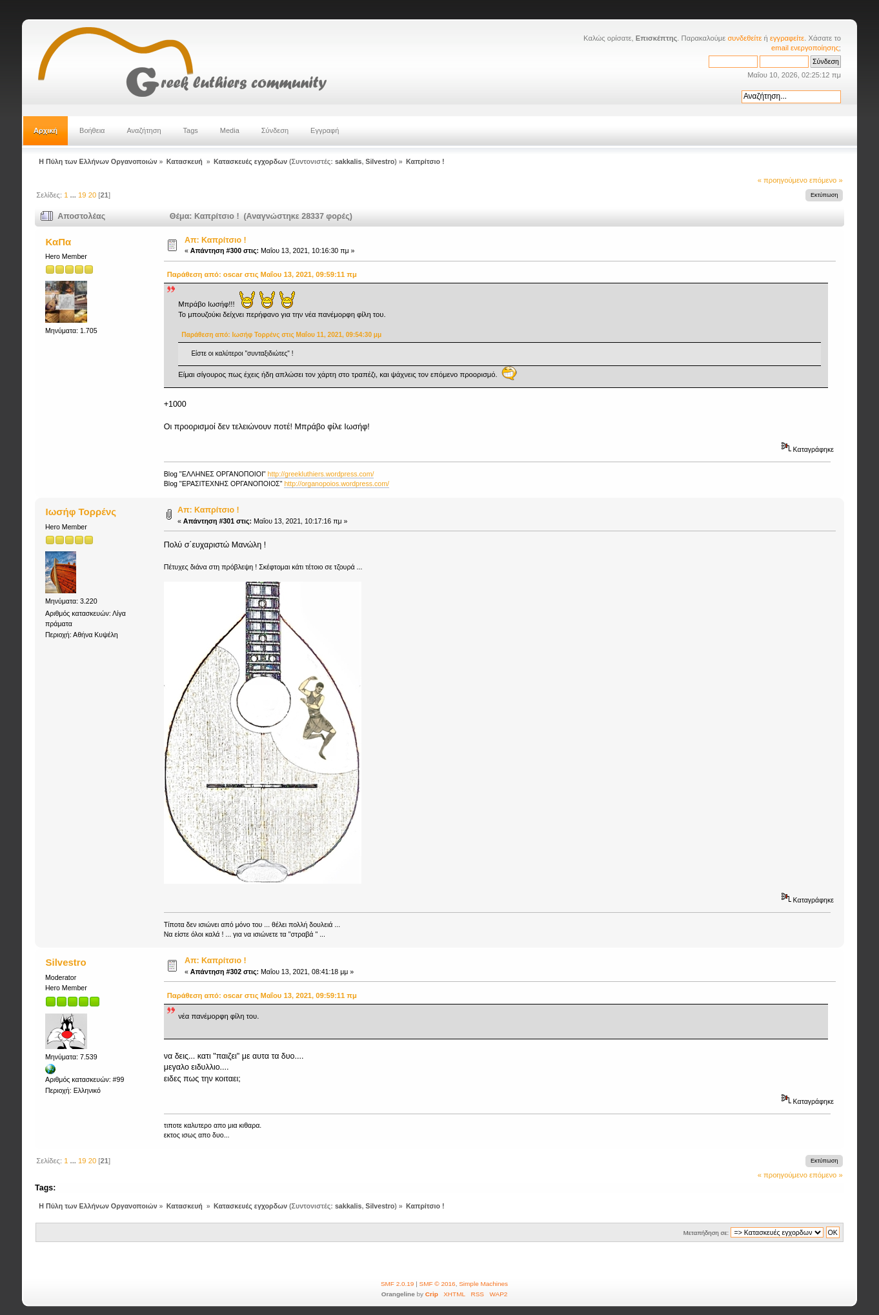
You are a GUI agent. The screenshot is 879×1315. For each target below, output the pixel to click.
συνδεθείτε (744, 38)
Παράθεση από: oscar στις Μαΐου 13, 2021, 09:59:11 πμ (262, 274)
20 (92, 195)
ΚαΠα (59, 241)
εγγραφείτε (787, 38)
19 (82, 195)
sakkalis (348, 161)
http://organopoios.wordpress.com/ (336, 483)
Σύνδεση (274, 130)
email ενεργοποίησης (805, 48)
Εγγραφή (324, 130)
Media (229, 130)
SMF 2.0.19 (397, 1283)
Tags (190, 130)
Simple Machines (483, 1283)
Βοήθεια (92, 130)
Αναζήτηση (143, 130)
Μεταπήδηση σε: (706, 1232)
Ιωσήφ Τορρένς (81, 511)
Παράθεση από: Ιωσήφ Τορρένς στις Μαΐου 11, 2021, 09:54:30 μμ (281, 334)
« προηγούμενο (782, 180)
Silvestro (379, 161)
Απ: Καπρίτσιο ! (216, 240)
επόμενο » (826, 180)
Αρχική (45, 130)
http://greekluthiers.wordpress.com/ (321, 474)
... (74, 195)
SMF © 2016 (437, 1283)
